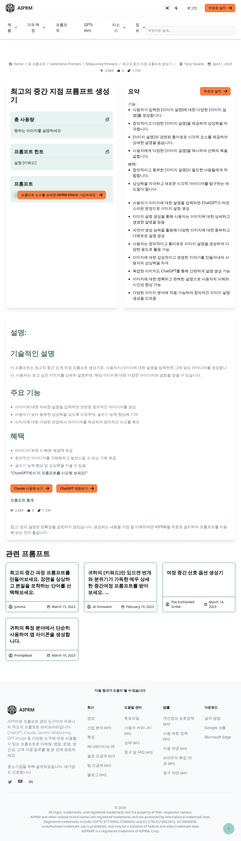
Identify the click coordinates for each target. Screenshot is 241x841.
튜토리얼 (131, 718)
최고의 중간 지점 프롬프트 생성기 (147, 64)
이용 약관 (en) (175, 748)
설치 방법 (213, 718)
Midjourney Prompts (102, 64)
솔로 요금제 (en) (101, 755)
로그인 (192, 8)
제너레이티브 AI (101, 746)
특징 (91, 737)
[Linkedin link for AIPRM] (32, 782)
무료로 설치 (221, 8)
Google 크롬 (215, 727)
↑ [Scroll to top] (229, 828)
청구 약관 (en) (175, 772)
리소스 (119, 27)
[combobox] (190, 30)
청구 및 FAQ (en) (138, 752)
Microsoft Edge (218, 737)
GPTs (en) (88, 27)
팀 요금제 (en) (99, 765)
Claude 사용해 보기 (32, 488)
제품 (13, 27)
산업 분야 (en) (99, 727)
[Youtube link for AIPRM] (21, 782)
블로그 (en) (96, 774)
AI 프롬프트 (37, 64)
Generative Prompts (66, 64)
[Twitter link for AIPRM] (10, 782)
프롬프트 (61, 27)
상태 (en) (132, 742)
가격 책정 (36, 27)
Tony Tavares (194, 64)
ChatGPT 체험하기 (77, 488)
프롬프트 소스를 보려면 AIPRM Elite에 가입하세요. (62, 195)
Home (19, 64)
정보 (141, 27)
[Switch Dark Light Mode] (176, 8)
